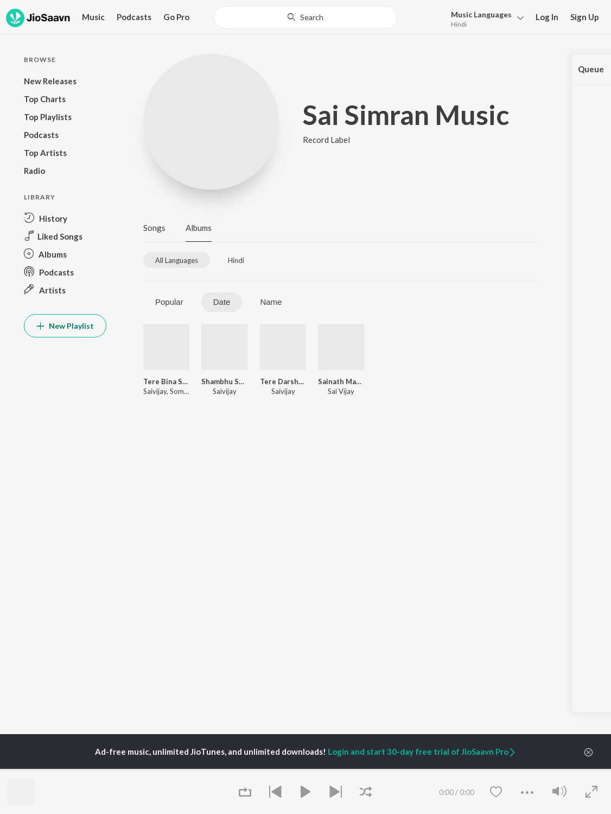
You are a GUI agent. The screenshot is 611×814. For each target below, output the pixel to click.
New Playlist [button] (65, 325)
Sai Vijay (341, 391)
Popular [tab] (169, 301)
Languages (481, 14)
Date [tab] (222, 301)
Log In (547, 17)
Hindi (459, 24)
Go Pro (176, 17)
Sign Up (584, 17)
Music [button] (93, 17)
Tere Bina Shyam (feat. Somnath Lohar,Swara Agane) (166, 381)
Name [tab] (271, 301)
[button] (484, 18)
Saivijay (155, 391)
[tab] (176, 260)
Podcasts (134, 17)
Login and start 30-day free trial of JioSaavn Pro (422, 751)
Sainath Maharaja (341, 381)
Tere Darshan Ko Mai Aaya (283, 381)
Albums (199, 228)
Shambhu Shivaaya (224, 381)
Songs (154, 228)
